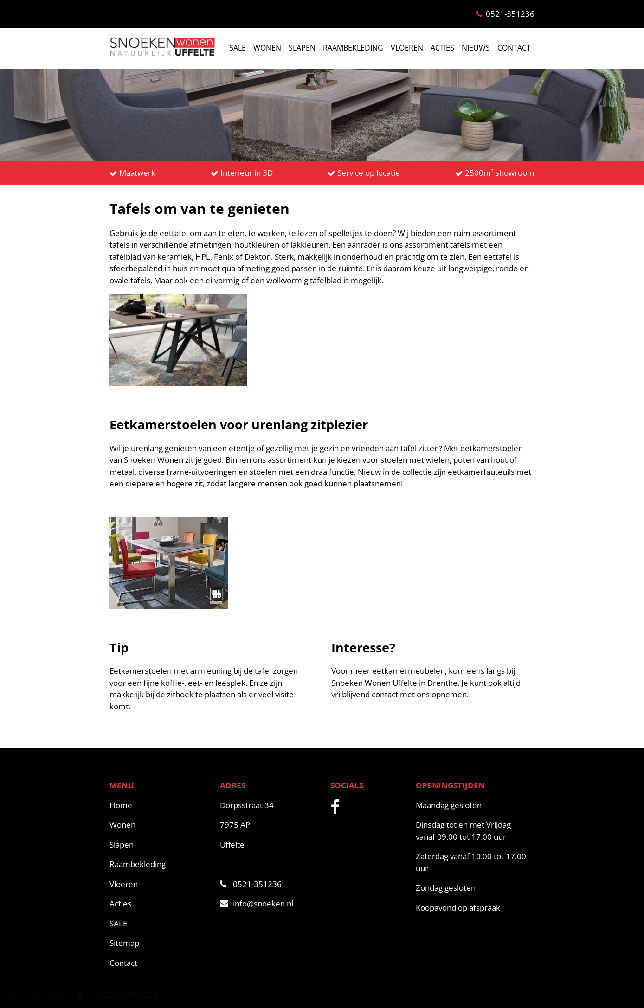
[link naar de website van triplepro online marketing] (36, 996)
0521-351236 (251, 884)
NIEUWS (476, 48)
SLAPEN (302, 48)
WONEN (267, 48)
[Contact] (160, 963)
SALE (237, 48)
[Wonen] (160, 825)
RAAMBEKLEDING (353, 48)
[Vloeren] (160, 884)
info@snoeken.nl (256, 903)
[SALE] (160, 924)
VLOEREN (407, 48)
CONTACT (514, 48)
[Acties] (160, 904)
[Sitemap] (160, 943)
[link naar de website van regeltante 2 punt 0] (118, 996)
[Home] (160, 805)
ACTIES (442, 48)
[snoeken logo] (162, 55)
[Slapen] (160, 845)
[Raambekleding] (160, 864)
